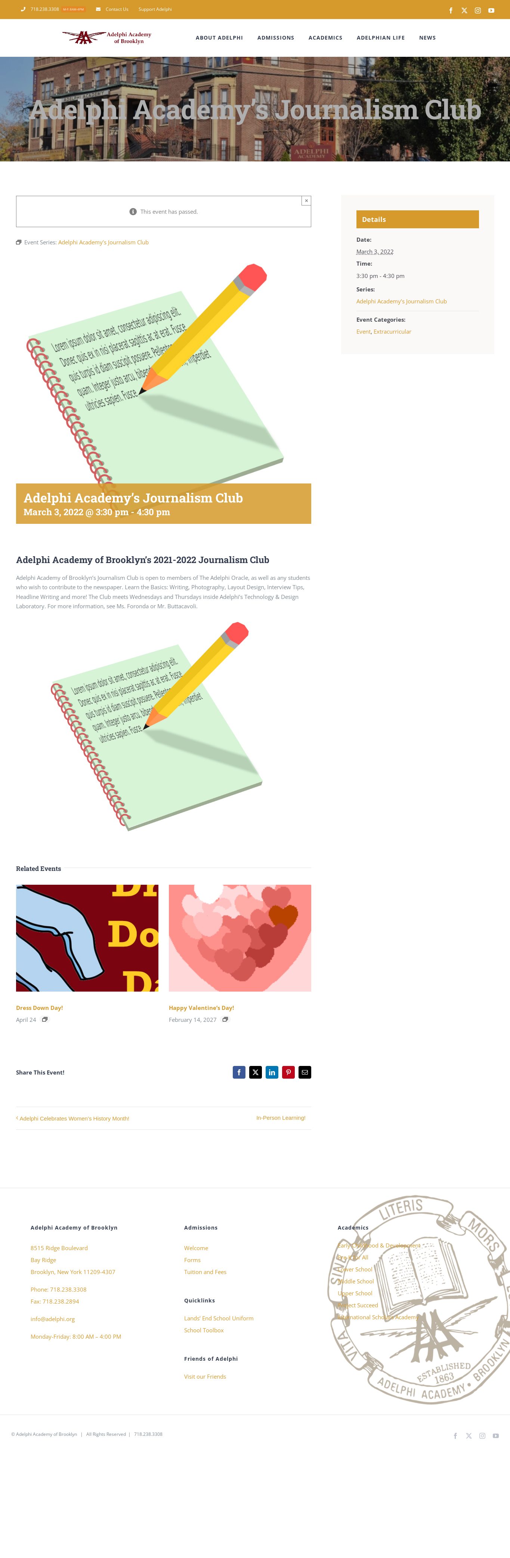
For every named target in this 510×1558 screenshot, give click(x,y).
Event (363, 331)
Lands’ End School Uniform (219, 1318)
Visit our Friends (205, 1376)
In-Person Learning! (281, 1118)
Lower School (355, 1269)
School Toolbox (204, 1330)
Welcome (196, 1248)
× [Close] (306, 200)
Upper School (355, 1293)
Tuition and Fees (205, 1272)
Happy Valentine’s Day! (201, 1007)
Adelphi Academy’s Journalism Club (401, 301)
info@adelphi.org (53, 1319)
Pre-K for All (353, 1257)
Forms (192, 1260)
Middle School (356, 1281)
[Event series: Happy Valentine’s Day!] (225, 1019)
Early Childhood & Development (379, 1245)
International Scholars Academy (378, 1317)
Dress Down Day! (39, 1007)
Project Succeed (358, 1305)
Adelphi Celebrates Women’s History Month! (75, 1118)
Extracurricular (392, 331)
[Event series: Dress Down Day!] (44, 1019)
